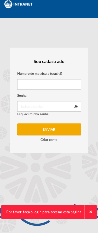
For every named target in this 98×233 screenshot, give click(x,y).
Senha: (22, 95)
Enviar (49, 129)
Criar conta (49, 140)
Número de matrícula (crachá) (39, 73)
